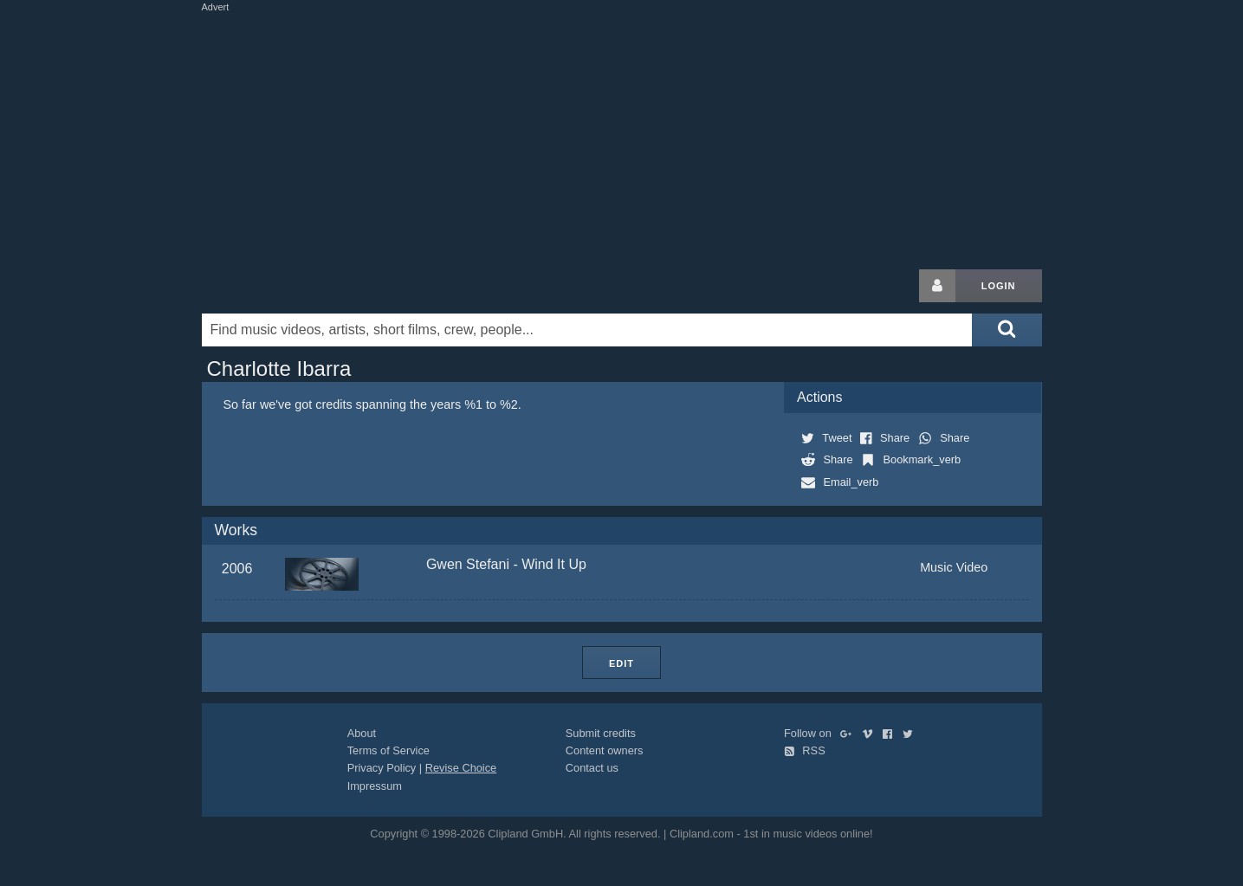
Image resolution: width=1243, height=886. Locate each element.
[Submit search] (1006, 330)
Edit (621, 663)
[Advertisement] (622, 137)
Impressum (374, 785)
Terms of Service (388, 750)
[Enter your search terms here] (587, 330)
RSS (804, 750)
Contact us (592, 767)
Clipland (293, 285)
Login (998, 286)
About (361, 733)
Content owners (605, 750)
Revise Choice (461, 767)
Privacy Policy (382, 767)
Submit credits (601, 733)
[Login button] (937, 285)
